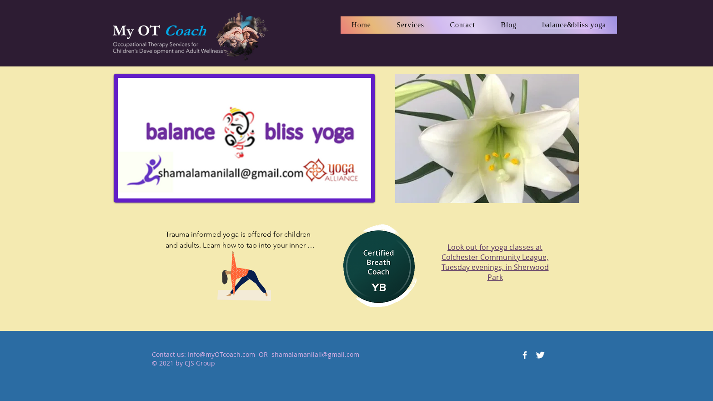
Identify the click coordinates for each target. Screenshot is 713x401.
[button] (410, 25)
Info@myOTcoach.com (221, 354)
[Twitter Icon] (540, 355)
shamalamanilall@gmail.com (315, 354)
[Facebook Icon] (525, 355)
